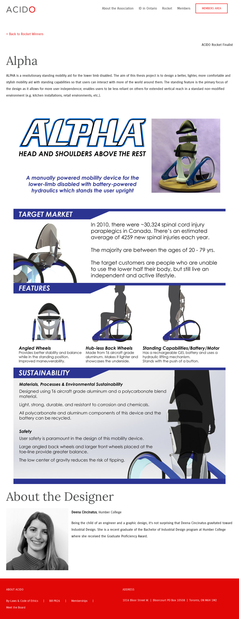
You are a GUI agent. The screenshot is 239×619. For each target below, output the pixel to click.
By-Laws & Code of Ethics (22, 601)
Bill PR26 (54, 601)
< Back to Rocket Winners (24, 34)
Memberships (79, 601)
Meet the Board (15, 607)
